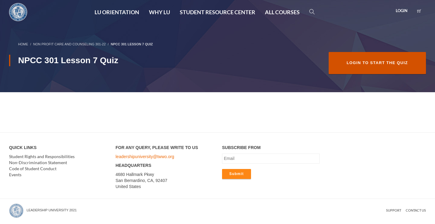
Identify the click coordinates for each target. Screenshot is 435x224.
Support (393, 210)
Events (15, 174)
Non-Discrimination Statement (38, 162)
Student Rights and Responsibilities (42, 156)
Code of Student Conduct (32, 168)
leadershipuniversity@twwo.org (145, 156)
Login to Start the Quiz (377, 62)
